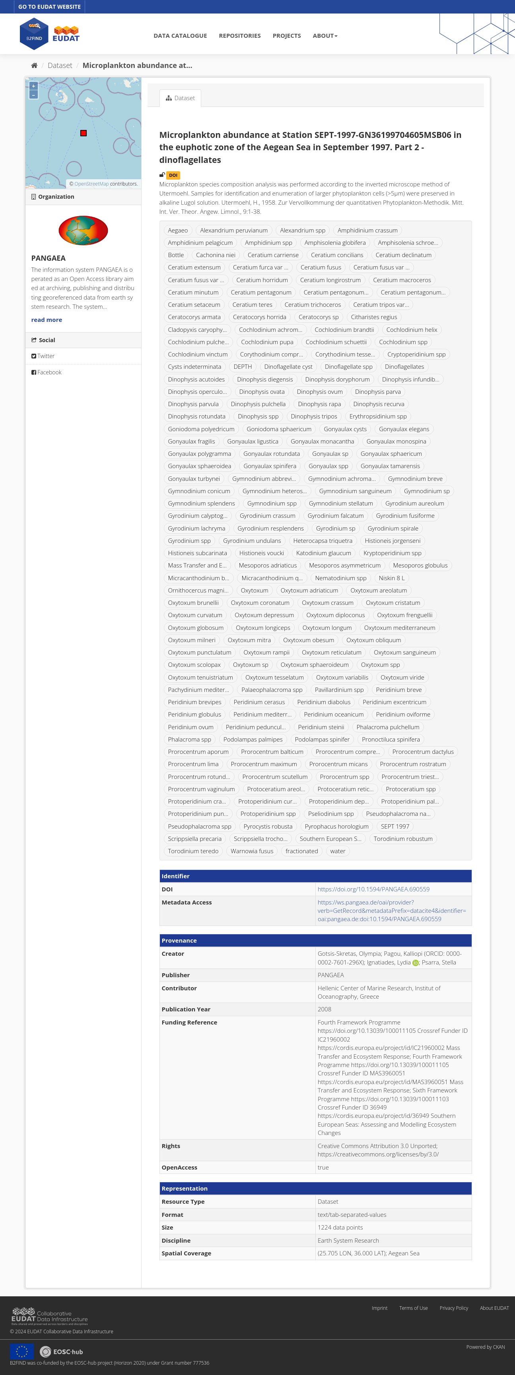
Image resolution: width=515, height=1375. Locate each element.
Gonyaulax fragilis (191, 441)
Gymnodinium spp (272, 503)
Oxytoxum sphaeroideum (315, 664)
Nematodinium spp (340, 578)
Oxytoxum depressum (264, 615)
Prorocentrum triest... (410, 776)
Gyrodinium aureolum (414, 503)
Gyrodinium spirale (393, 528)
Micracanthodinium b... (198, 578)
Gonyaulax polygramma (199, 453)
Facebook (46, 372)
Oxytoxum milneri (192, 640)
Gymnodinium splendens (201, 503)
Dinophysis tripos (314, 416)
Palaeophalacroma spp (272, 689)
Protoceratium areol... (276, 789)
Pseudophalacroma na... (398, 813)
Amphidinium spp (268, 242)
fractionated (302, 851)
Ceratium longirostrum (330, 280)
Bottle (176, 255)
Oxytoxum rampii (267, 652)
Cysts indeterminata (195, 366)
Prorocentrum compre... (348, 751)
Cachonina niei (215, 255)
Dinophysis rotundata (197, 416)
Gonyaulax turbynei (194, 478)
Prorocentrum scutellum (275, 776)
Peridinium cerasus (259, 702)
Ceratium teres (252, 304)
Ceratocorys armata (194, 317)
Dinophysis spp (258, 416)
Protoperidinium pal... (410, 801)
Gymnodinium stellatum (341, 503)
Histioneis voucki (261, 553)
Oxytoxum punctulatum (199, 652)
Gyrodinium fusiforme (405, 515)
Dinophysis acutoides (196, 379)
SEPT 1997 (395, 826)
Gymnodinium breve (415, 478)
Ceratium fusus (321, 267)
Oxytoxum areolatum (378, 590)
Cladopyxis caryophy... (197, 329)
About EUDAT (494, 1308)
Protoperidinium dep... (339, 801)
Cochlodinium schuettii (336, 342)
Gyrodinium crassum (267, 515)
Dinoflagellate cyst (288, 366)
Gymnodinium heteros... (275, 491)
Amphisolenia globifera (335, 242)
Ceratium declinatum (404, 255)
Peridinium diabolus (323, 702)
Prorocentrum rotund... (199, 776)
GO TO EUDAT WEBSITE (49, 6)
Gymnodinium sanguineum (355, 491)
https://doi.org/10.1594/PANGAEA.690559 (374, 889)
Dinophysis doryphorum (337, 379)
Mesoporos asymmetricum (345, 565)
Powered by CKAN (485, 1347)
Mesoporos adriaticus (268, 565)
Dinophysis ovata (262, 391)
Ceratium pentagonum (261, 292)
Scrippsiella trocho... (261, 838)
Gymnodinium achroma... (342, 478)
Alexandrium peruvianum (234, 230)
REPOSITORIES (240, 35)
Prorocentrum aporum (198, 751)
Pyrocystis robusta (268, 826)
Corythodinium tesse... (345, 354)
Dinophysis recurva (379, 404)
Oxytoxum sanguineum (405, 652)
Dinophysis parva (378, 391)
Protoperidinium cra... (197, 801)
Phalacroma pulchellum (388, 727)
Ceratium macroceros (402, 280)
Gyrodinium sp (336, 528)
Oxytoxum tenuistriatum (200, 677)
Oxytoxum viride (402, 677)
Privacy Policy (454, 1308)
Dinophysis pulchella (258, 404)
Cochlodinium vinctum (198, 354)
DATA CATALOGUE (180, 35)
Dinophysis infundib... (410, 379)
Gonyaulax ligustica (253, 441)
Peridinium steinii (321, 727)
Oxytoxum (254, 590)
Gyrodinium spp (189, 540)
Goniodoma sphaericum (279, 429)
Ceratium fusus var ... (382, 267)
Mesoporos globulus (420, 565)
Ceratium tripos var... (381, 304)
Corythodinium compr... (271, 354)
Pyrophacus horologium (337, 826)
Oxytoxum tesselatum (274, 677)
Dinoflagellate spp (349, 366)
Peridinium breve (399, 689)
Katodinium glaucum (323, 553)
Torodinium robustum (403, 838)
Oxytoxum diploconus (336, 615)
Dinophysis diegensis (265, 379)
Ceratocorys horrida (259, 317)
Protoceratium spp (411, 789)
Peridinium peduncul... (256, 727)
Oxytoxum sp (250, 664)
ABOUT (325, 35)
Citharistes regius (374, 317)
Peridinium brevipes (195, 702)
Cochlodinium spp (403, 342)
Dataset (60, 65)
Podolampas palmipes (253, 739)
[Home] (34, 65)
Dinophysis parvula (193, 404)
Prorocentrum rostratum (413, 764)
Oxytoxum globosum (196, 627)
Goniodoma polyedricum (201, 429)
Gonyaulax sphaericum (391, 453)
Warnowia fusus (252, 851)
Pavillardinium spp (339, 689)
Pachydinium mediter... (198, 689)
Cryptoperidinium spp (416, 354)
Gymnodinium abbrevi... (264, 478)
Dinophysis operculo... (197, 391)
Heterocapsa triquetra (323, 540)
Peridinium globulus (195, 714)
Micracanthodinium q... (272, 578)
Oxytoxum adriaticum (309, 590)
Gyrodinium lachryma (196, 528)
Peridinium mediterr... (262, 714)
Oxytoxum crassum (328, 602)
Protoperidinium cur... (267, 801)
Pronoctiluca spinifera (391, 739)
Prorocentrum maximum (264, 764)
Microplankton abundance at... (137, 65)
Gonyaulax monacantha (322, 441)
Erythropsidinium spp (378, 416)
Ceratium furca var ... (260, 267)
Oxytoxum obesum (308, 640)
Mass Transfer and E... (197, 565)
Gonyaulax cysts (345, 429)
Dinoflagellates (404, 366)
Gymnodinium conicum (199, 491)
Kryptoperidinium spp (392, 553)
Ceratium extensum (194, 267)
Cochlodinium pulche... (198, 342)
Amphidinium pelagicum (200, 242)
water (338, 851)
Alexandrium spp (302, 230)
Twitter (43, 356)
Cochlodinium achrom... (270, 329)
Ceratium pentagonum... (336, 292)
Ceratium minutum (193, 292)
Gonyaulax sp (330, 453)
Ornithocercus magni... (198, 590)
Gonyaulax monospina (397, 441)
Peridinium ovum (191, 727)
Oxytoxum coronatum (260, 602)
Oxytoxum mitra (249, 640)
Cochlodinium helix (412, 329)
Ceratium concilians (337, 255)
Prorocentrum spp (344, 776)
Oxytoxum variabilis (342, 677)
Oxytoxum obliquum (373, 640)
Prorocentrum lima (193, 764)
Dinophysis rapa (319, 404)
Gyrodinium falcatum (336, 515)
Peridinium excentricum (394, 702)
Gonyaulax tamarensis (390, 466)
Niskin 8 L (392, 578)
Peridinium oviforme (403, 714)
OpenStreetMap (91, 183)
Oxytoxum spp (380, 664)
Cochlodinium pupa (267, 342)
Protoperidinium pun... (198, 813)
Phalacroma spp (190, 739)
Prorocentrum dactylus (423, 751)
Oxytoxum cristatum (393, 602)
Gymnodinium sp (427, 491)
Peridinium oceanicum (333, 714)
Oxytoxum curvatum (195, 615)
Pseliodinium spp (331, 813)
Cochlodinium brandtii (344, 329)
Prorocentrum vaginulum (201, 789)
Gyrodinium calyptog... (198, 515)
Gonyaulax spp (328, 466)
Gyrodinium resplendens (271, 528)
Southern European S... (330, 838)
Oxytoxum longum (327, 627)
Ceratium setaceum (194, 304)
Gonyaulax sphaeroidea (199, 466)
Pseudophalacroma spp (199, 826)
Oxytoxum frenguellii (405, 615)
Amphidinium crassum (368, 230)
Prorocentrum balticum (272, 751)
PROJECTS (287, 35)
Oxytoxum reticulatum (331, 652)
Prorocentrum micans (338, 764)
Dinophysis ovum (320, 391)
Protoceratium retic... (345, 789)
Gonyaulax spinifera (269, 466)
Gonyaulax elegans (404, 429)
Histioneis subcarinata (197, 553)
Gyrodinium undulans (252, 540)
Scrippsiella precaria (195, 838)
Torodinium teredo (193, 851)
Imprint (379, 1308)
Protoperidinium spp (268, 813)
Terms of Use (413, 1308)
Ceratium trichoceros (313, 304)
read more (46, 319)
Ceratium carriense (273, 255)
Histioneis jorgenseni (392, 540)
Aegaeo (178, 230)
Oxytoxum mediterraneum (399, 627)
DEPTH (242, 366)
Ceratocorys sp (319, 317)
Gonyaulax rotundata (271, 453)
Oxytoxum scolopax (194, 664)
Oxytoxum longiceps (263, 627)
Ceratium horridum (262, 280)
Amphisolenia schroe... (408, 242)
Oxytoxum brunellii (193, 602)
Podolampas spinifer (322, 739)
